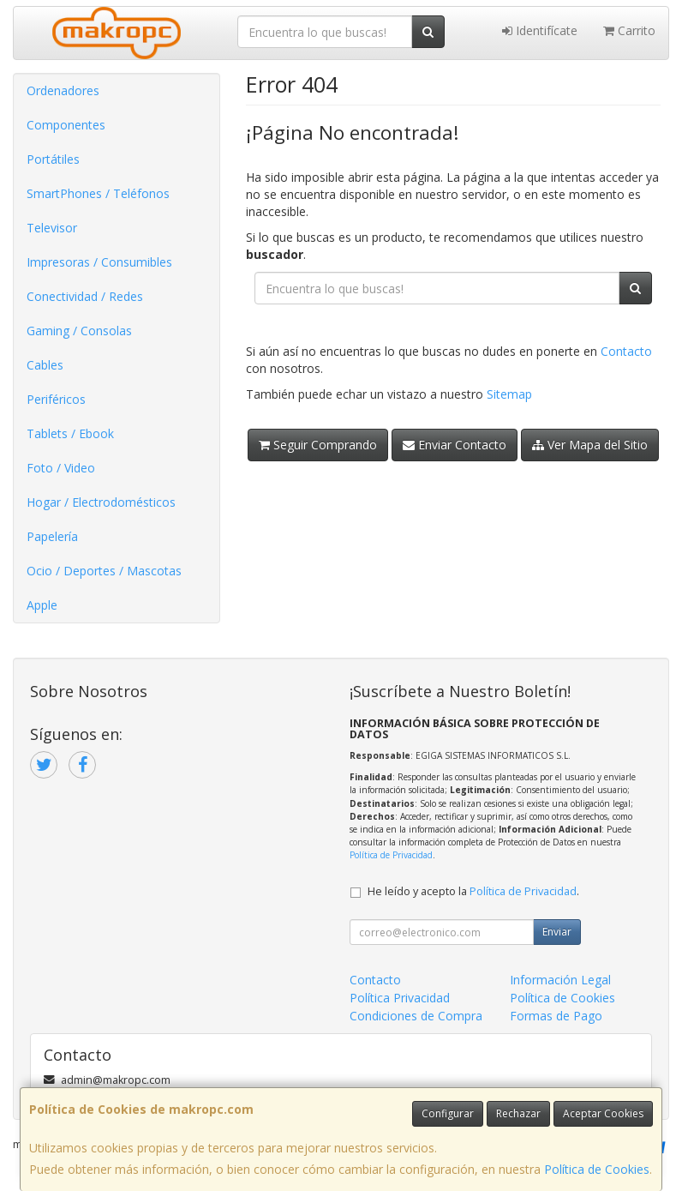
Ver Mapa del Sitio (590, 444)
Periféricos (56, 399)
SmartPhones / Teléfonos (98, 193)
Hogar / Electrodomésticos (101, 502)
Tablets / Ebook (70, 433)
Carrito (629, 30)
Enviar (556, 931)
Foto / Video (61, 468)
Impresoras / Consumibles (99, 262)
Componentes (66, 125)
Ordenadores (63, 90)
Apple (42, 605)
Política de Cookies (596, 1169)
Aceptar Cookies (603, 1113)
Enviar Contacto (454, 444)
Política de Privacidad (391, 855)
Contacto (626, 351)
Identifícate (539, 30)
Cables (45, 365)
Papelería (52, 536)
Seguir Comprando (318, 444)
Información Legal (560, 979)
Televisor (52, 228)
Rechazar (518, 1113)
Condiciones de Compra (416, 1016)
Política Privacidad (400, 997)
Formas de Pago (556, 1016)
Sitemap (509, 394)
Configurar (448, 1113)
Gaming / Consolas (79, 330)
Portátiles (53, 159)
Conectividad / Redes (85, 296)
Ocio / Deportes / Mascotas (104, 570)
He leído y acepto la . (473, 891)
